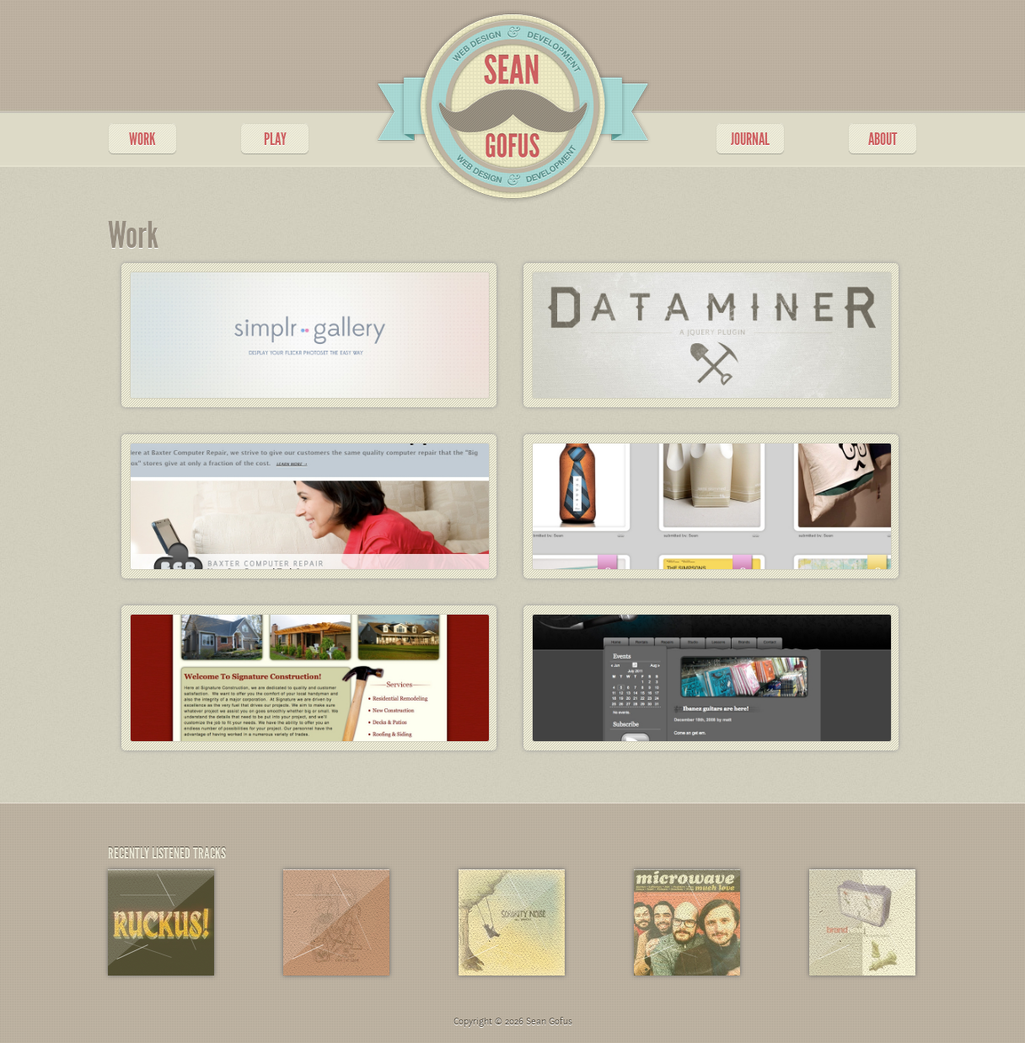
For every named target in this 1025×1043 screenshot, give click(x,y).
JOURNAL (750, 139)
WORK (142, 139)
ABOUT (882, 139)
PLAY (275, 139)
